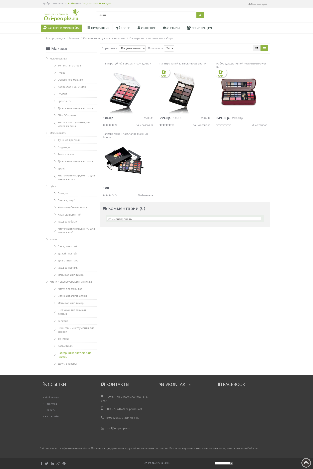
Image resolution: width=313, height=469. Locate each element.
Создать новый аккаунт (96, 3)
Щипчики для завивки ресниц (72, 312)
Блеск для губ (66, 200)
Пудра (61, 72)
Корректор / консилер (72, 87)
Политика (51, 404)
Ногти (53, 239)
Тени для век (66, 154)
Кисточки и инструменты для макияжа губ (76, 230)
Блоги (123, 28)
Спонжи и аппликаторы (72, 296)
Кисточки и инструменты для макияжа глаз (76, 177)
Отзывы (171, 28)
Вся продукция (55, 38)
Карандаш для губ (69, 214)
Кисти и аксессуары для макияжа (71, 281)
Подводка (64, 147)
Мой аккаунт (258, 4)
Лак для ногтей (67, 246)
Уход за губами (67, 221)
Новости (50, 410)
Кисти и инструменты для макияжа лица (74, 124)
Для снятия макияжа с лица (75, 108)
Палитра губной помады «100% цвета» (127, 63)
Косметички (65, 346)
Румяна (62, 94)
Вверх (306, 463)
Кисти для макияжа (70, 289)
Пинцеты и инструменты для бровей (76, 329)
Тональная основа (69, 65)
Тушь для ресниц (69, 140)
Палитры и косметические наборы (74, 354)
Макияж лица (58, 58)
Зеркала (63, 321)
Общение (147, 28)
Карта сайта (52, 416)
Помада (63, 193)
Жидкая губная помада (72, 207)
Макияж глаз (58, 133)
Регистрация (199, 28)
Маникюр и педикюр (71, 275)
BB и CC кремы (67, 115)
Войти (72, 3)
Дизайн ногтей (67, 253)
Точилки (63, 338)
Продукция (98, 28)
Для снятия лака (68, 260)
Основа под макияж (70, 79)
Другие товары (67, 363)
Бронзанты (64, 101)
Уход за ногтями (68, 267)
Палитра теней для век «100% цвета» (182, 63)
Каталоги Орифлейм (61, 28)
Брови (61, 168)
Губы (53, 186)
